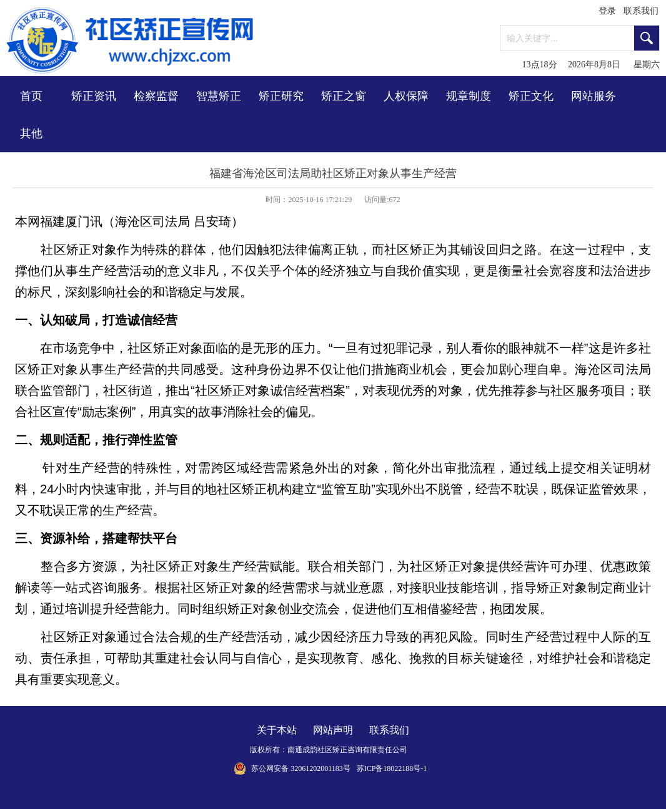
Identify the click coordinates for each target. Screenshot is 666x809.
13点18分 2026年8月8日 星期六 (591, 64)
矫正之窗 (343, 96)
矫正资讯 (93, 96)
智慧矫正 (218, 96)
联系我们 (641, 11)
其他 (31, 133)
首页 (31, 96)
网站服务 (593, 96)
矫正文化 (531, 96)
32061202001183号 (320, 768)
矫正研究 (281, 96)
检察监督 (156, 96)
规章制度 (468, 96)
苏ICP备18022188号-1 (392, 768)
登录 (607, 11)
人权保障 (406, 96)
